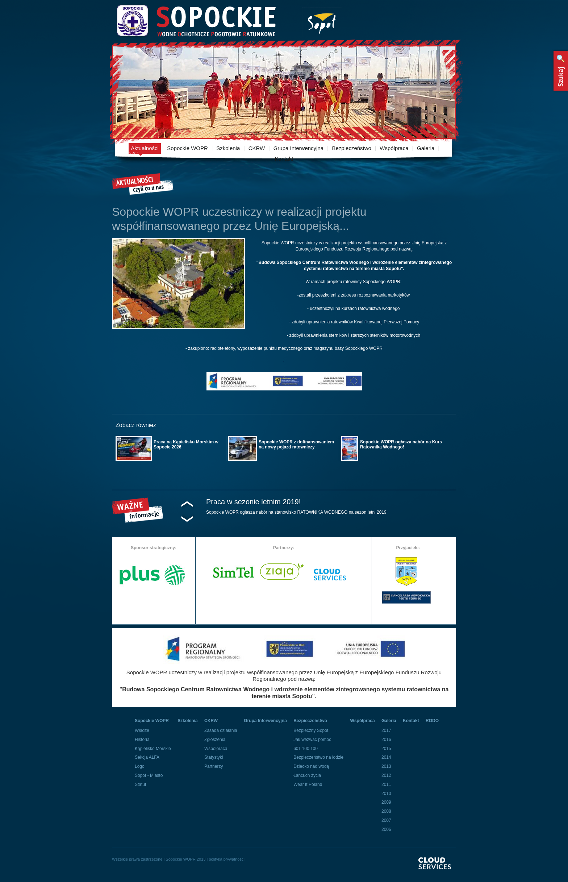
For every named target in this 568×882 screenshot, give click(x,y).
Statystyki (213, 757)
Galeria (425, 148)
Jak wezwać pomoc (312, 739)
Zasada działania (220, 730)
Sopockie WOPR (187, 148)
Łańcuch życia (307, 775)
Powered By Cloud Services (437, 869)
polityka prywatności (226, 859)
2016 (386, 739)
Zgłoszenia (214, 739)
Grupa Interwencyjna (298, 148)
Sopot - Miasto (149, 775)
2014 (386, 757)
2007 (386, 820)
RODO (432, 720)
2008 (386, 811)
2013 (386, 766)
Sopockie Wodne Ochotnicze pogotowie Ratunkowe (196, 21)
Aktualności (145, 148)
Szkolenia (228, 148)
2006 (386, 829)
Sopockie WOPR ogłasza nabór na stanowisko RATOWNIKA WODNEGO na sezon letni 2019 (296, 512)
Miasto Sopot (322, 22)
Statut (140, 784)
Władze (142, 730)
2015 (386, 748)
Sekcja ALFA (147, 757)
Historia (142, 739)
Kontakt (284, 159)
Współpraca (394, 148)
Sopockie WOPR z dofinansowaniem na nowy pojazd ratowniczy (296, 444)
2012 (386, 775)
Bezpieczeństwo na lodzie (318, 757)
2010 (386, 793)
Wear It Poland (307, 784)
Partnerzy (213, 766)
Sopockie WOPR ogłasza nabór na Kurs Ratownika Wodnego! (401, 444)
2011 (386, 784)
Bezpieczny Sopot (310, 730)
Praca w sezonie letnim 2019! (253, 502)
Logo (140, 766)
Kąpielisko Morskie (153, 748)
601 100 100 (305, 748)
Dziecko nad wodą (311, 766)
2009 (386, 802)
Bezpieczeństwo (351, 148)
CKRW (256, 148)
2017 (386, 730)
